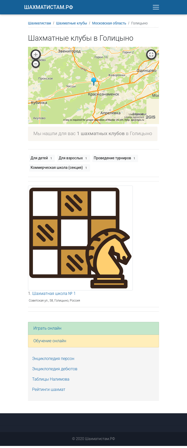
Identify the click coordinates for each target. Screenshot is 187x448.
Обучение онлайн (49, 342)
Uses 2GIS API (136, 116)
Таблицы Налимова (50, 381)
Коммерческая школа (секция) (60, 170)
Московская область (109, 25)
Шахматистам (39, 25)
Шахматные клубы (71, 25)
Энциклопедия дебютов (54, 370)
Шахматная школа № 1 (54, 295)
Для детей (42, 160)
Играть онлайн (47, 330)
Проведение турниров (115, 160)
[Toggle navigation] (156, 8)
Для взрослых (73, 160)
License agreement (134, 119)
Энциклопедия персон (53, 360)
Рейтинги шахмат (48, 391)
